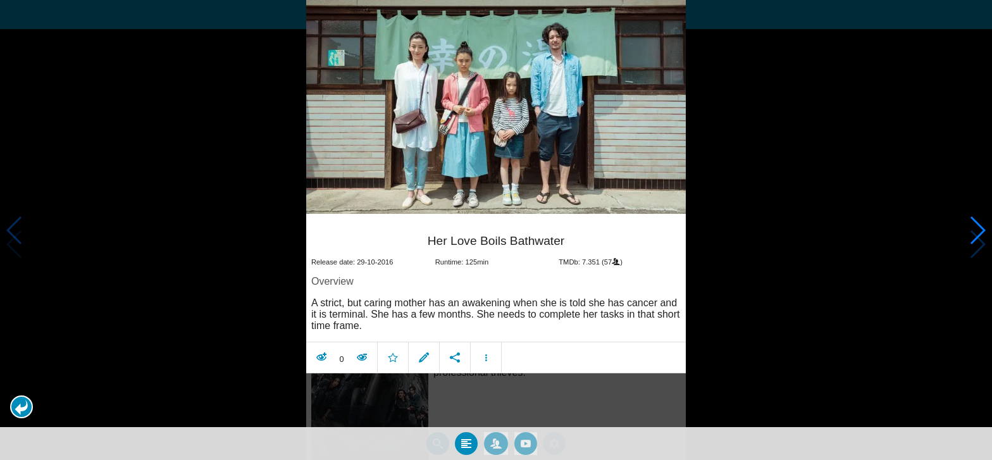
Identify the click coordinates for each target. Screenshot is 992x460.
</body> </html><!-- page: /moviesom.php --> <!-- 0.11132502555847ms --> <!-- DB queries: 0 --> (496, 230)
